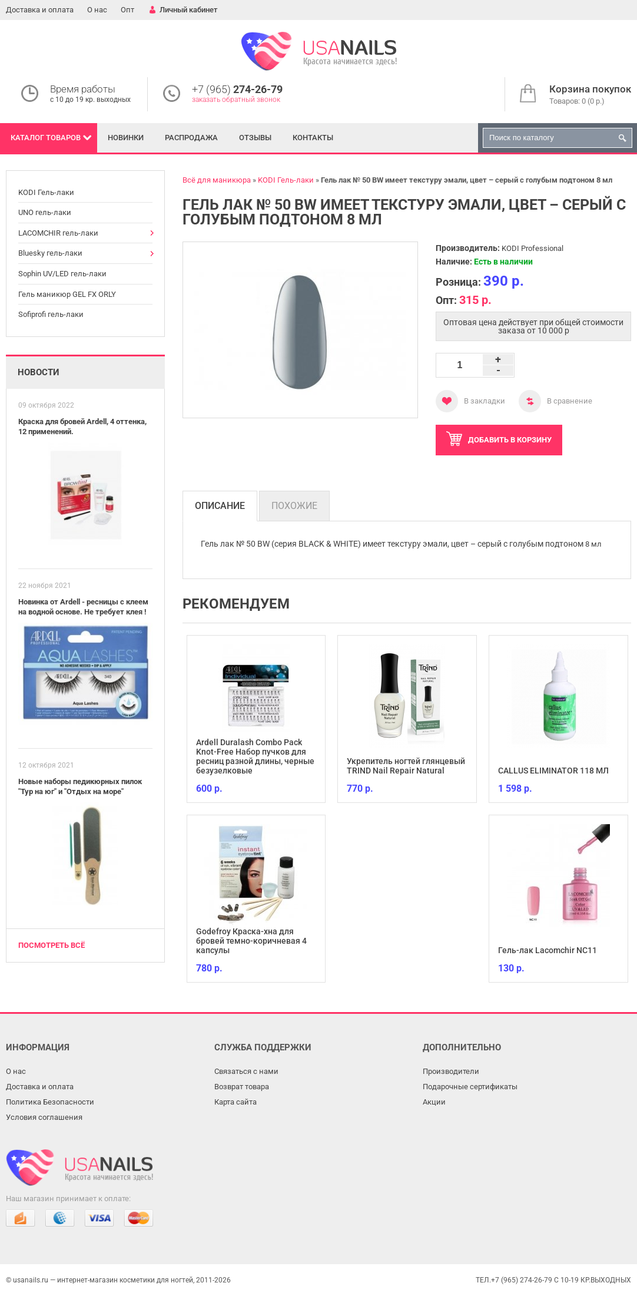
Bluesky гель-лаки (50, 253)
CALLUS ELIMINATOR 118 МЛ (553, 770)
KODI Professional (532, 248)
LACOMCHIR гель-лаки (58, 233)
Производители (451, 1071)
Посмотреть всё (51, 945)
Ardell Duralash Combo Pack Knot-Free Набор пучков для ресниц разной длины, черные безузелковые (255, 756)
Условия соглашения (44, 1117)
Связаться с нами (246, 1071)
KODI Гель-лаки (46, 192)
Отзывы (255, 137)
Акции (434, 1101)
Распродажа (191, 137)
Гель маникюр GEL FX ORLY (67, 294)
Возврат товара (241, 1086)
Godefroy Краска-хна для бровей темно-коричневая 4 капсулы (251, 941)
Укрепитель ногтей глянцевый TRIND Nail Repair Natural (406, 765)
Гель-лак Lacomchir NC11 (547, 950)
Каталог (46, 137)
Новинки (126, 137)
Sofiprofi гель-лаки (51, 314)
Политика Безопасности (50, 1101)
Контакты (313, 137)
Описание (220, 505)
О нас (97, 9)
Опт (127, 9)
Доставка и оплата (40, 9)
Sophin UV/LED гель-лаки (62, 273)
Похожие (294, 505)
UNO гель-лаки (44, 212)
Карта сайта (235, 1101)
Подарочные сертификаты (470, 1086)
